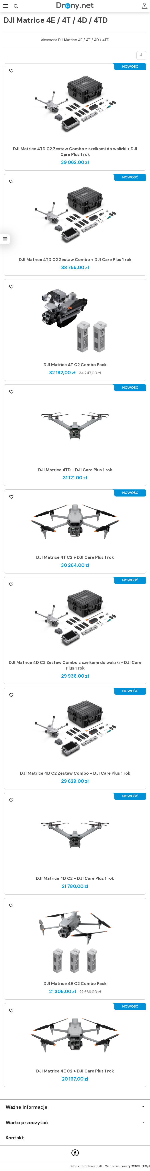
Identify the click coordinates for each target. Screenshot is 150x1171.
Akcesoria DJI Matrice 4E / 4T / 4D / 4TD (75, 39)
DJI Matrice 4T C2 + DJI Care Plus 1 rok (75, 557)
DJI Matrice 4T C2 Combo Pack (75, 364)
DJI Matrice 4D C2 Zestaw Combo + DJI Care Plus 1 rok (75, 773)
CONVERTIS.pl (140, 1166)
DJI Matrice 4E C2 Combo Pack (75, 983)
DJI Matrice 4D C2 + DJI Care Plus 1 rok (75, 878)
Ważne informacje (75, 1107)
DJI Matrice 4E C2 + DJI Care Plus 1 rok (75, 1071)
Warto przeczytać (75, 1123)
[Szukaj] (16, 6)
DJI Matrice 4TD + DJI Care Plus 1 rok (75, 470)
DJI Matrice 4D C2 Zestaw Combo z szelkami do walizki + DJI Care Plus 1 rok (75, 665)
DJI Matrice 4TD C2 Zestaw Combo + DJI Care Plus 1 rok (75, 259)
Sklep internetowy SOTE (86, 1166)
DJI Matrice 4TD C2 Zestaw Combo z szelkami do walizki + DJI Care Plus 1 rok (75, 151)
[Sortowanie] (141, 55)
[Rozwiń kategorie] (5, 6)
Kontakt (15, 1138)
